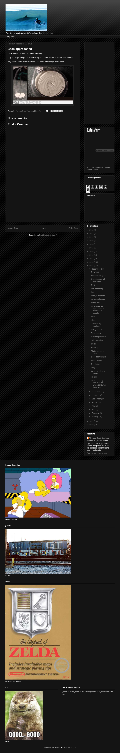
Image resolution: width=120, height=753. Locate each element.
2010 (91, 425)
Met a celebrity (97, 288)
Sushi (93, 344)
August (95, 402)
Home (43, 228)
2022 (91, 230)
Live (93, 316)
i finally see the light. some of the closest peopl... (97, 309)
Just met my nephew (96, 325)
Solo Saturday (97, 340)
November (96, 392)
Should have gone (98, 276)
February (95, 413)
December (96, 269)
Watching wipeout (98, 337)
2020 (91, 237)
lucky (93, 292)
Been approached (98, 357)
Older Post (73, 228)
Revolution (95, 364)
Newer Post (13, 228)
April (94, 410)
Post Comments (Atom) (48, 235)
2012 (91, 266)
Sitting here (96, 303)
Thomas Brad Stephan (99, 438)
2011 (91, 421)
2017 (91, 248)
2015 (91, 255)
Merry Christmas (98, 296)
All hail (94, 377)
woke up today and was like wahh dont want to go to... (98, 384)
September (96, 399)
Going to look (96, 329)
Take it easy (96, 333)
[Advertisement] (43, 203)
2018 (91, 244)
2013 (91, 262)
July (93, 406)
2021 (91, 233)
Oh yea (94, 368)
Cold (93, 285)
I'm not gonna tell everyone (98, 280)
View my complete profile (97, 453)
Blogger (73, 748)
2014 (91, 259)
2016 (91, 251)
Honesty (94, 347)
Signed (94, 320)
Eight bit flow (96, 360)
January (95, 417)
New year (95, 272)
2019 (91, 241)
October (95, 395)
